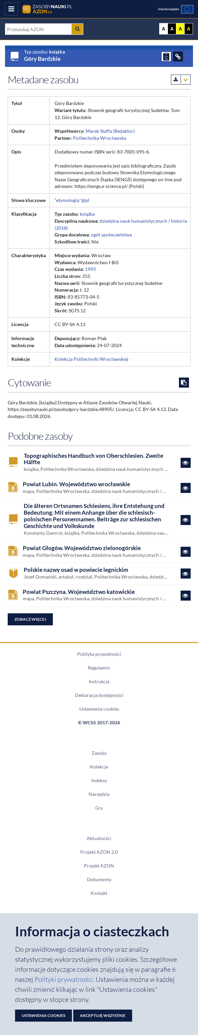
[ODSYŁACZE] (178, 56)
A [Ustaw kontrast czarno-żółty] (188, 28)
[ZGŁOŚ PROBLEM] (166, 56)
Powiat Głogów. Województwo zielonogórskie (82, 548)
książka (87, 214)
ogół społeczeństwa (111, 234)
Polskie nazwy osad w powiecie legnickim (76, 570)
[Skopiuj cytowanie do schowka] (184, 383)
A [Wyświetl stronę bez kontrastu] (163, 28)
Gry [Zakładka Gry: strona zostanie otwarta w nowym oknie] (99, 808)
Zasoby (99, 753)
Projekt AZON (99, 865)
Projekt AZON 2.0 (99, 852)
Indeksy (99, 780)
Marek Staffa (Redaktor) (110, 131)
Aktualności (99, 838)
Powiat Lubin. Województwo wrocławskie (76, 484)
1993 (90, 269)
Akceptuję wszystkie (102, 1015)
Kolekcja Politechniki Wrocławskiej (91, 359)
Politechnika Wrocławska (99, 138)
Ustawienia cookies (99, 709)
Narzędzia (99, 794)
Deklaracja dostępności (99, 695)
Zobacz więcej (30, 619)
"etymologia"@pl (72, 200)
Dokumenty (99, 879)
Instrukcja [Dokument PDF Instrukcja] (99, 681)
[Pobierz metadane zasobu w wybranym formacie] (181, 80)
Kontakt (99, 893)
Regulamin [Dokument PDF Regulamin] (99, 667)
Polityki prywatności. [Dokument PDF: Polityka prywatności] (65, 979)
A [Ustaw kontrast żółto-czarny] (180, 28)
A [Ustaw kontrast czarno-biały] (172, 28)
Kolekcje (99, 766)
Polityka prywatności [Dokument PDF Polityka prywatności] (99, 654)
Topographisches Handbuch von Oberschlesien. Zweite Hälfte (93, 459)
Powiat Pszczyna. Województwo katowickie (79, 592)
